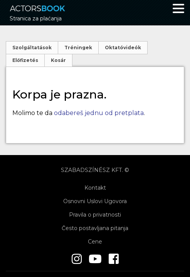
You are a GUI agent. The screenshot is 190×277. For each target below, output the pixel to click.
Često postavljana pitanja (95, 228)
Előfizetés (25, 60)
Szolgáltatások (32, 47)
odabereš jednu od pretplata (99, 113)
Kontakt (95, 187)
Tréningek (78, 47)
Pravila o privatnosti (95, 214)
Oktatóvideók (123, 47)
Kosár (58, 60)
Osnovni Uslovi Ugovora (95, 201)
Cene (95, 241)
